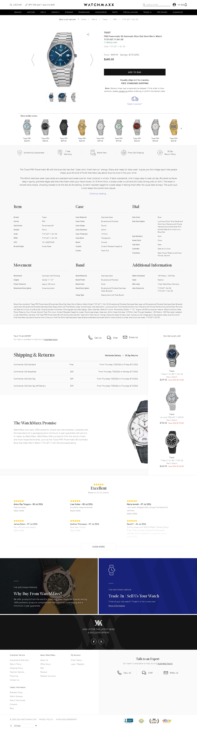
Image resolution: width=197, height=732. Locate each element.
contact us (123, 91)
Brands (18, 12)
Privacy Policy (46, 719)
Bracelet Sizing (16, 692)
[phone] (40, 4)
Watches (31, 12)
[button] (182, 4)
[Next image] (91, 60)
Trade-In (147, 12)
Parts (115, 12)
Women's (55, 12)
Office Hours (45, 663)
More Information (116, 605)
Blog (12, 708)
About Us (44, 659)
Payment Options (17, 671)
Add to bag (134, 72)
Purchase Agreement (66, 719)
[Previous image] (32, 60)
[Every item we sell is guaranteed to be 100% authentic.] (31, 152)
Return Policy (15, 663)
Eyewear (69, 12)
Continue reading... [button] (98, 193)
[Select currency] (23, 725)
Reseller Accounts (48, 675)
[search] (144, 4)
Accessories (101, 12)
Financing (14, 675)
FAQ (42, 667)
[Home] (99, 4)
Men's (43, 12)
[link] (134, 101)
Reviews (43, 671)
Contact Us (14, 679)
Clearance (178, 12)
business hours (50, 339)
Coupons (13, 704)
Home (83, 19)
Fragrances (84, 12)
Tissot (105, 19)
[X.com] (101, 641)
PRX (115, 19)
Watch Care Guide (17, 700)
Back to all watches (67, 19)
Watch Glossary (16, 696)
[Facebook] (93, 641)
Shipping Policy (16, 667)
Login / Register (77, 663)
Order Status (76, 659)
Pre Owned (162, 12)
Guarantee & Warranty (19, 659)
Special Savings (130, 12)
